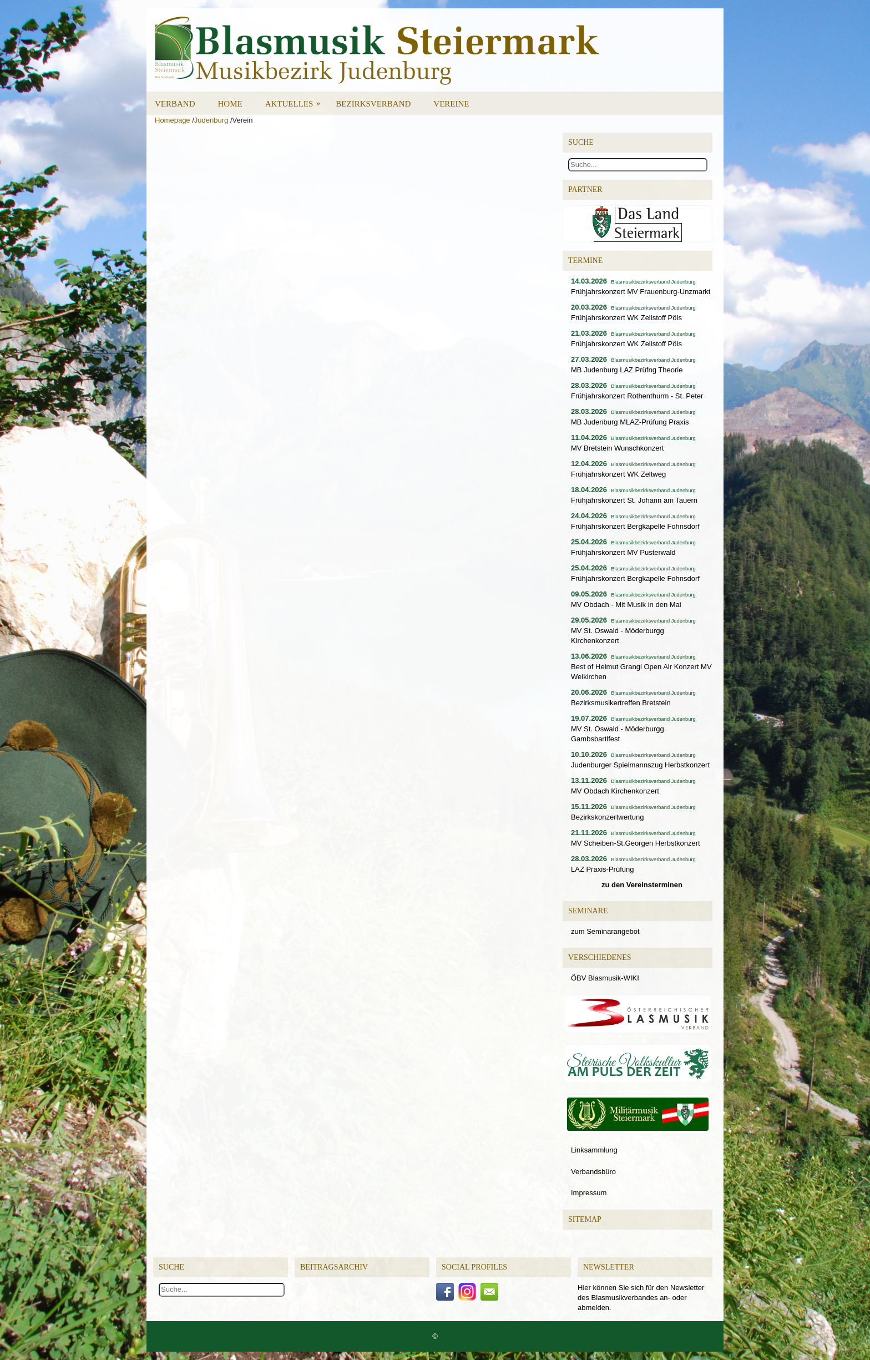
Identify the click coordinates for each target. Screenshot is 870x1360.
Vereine (451, 103)
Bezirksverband (373, 103)
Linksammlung (594, 1150)
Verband (175, 103)
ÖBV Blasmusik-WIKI (605, 978)
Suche (171, 1267)
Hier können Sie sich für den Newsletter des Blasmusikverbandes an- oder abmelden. (641, 1297)
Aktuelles (296, 100)
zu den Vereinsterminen (641, 885)
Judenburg (211, 120)
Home (230, 103)
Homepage (172, 120)
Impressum (588, 1193)
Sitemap (584, 1219)
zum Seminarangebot (605, 931)
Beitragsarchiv (334, 1267)
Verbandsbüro (593, 1171)
